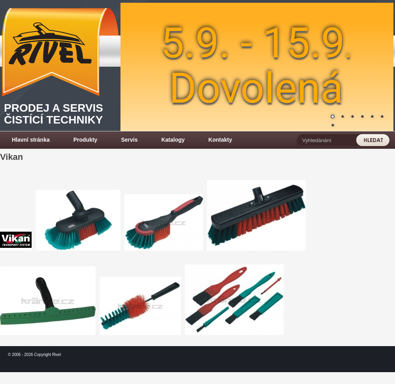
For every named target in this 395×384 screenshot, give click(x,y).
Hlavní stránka (31, 140)
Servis (129, 140)
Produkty (85, 140)
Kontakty (220, 140)
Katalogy (172, 140)
